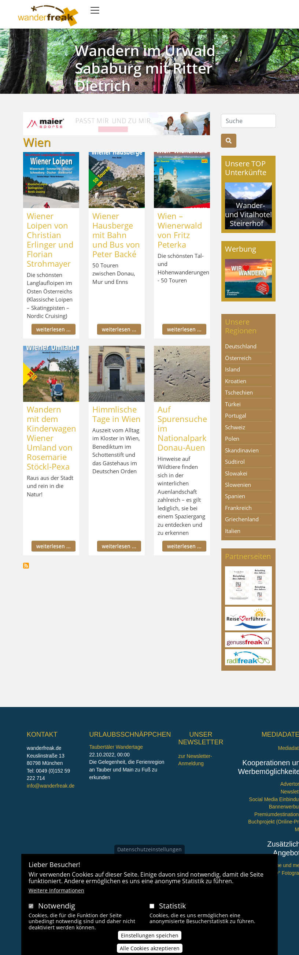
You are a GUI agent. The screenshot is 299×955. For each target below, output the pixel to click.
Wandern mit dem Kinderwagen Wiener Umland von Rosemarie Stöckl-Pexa (51, 438)
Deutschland (240, 346)
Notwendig (56, 908)
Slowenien (238, 484)
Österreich (238, 358)
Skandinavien (242, 450)
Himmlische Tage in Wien (116, 414)
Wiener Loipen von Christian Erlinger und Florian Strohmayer (50, 239)
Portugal (235, 415)
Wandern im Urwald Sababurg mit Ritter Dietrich (145, 68)
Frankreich (238, 507)
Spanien (235, 496)
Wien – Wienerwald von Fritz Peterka (180, 230)
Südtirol (235, 461)
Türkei (233, 404)
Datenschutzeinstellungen (149, 851)
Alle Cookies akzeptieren (150, 950)
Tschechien (239, 392)
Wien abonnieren (26, 566)
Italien (232, 530)
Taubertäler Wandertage (116, 747)
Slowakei (236, 473)
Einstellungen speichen (149, 937)
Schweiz (235, 427)
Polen (232, 438)
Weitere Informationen (56, 892)
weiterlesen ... (53, 329)
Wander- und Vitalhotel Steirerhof (248, 214)
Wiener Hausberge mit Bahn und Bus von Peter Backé (116, 234)
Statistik (172, 908)
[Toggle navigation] (95, 10)
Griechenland (242, 519)
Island (232, 369)
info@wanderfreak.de (50, 786)
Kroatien (235, 381)
